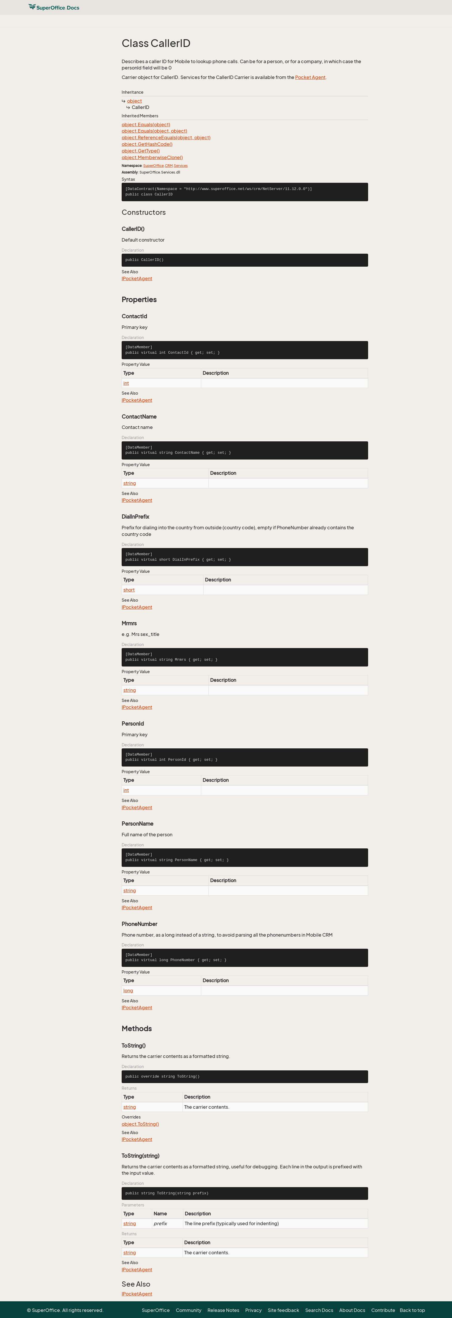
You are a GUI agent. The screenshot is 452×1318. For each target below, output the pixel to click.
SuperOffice (153, 165)
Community (188, 1310)
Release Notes (223, 1310)
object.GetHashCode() (147, 144)
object (134, 101)
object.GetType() (141, 151)
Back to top (412, 1310)
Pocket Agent (310, 77)
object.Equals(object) (146, 124)
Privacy (253, 1310)
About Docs (352, 1310)
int (126, 383)
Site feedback (283, 1310)
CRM (169, 165)
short (129, 590)
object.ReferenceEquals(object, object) (166, 137)
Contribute (383, 1310)
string (129, 483)
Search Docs (319, 1310)
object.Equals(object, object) (154, 131)
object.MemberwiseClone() (152, 157)
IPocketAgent (137, 278)
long (128, 990)
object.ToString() (140, 1124)
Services (181, 165)
